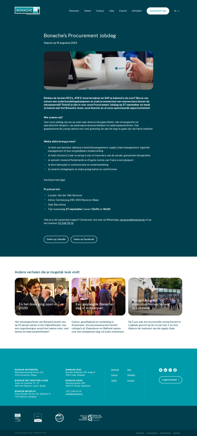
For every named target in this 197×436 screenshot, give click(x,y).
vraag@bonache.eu (74, 394)
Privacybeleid (152, 433)
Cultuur (100, 10)
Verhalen (137, 10)
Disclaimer (140, 433)
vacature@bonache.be (132, 219)
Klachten (176, 433)
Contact (131, 380)
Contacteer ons (158, 11)
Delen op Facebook (84, 239)
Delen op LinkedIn (56, 239)
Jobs (111, 10)
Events (123, 10)
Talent (87, 10)
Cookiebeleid (165, 433)
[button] (177, 11)
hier (62, 179)
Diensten (74, 10)
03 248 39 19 (65, 223)
